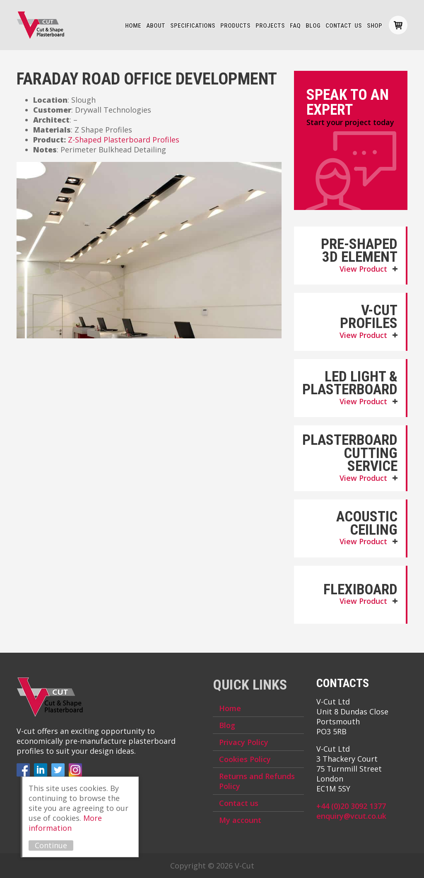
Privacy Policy (243, 742)
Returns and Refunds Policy (257, 781)
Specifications (192, 25)
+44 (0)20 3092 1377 (351, 806)
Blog (313, 25)
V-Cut (40, 25)
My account (240, 820)
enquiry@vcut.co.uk (351, 816)
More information (65, 823)
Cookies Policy (245, 759)
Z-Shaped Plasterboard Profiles (123, 140)
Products (235, 25)
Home (133, 25)
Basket (398, 25)
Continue (51, 845)
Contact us (343, 25)
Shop (374, 25)
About (155, 25)
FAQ (295, 25)
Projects (270, 25)
